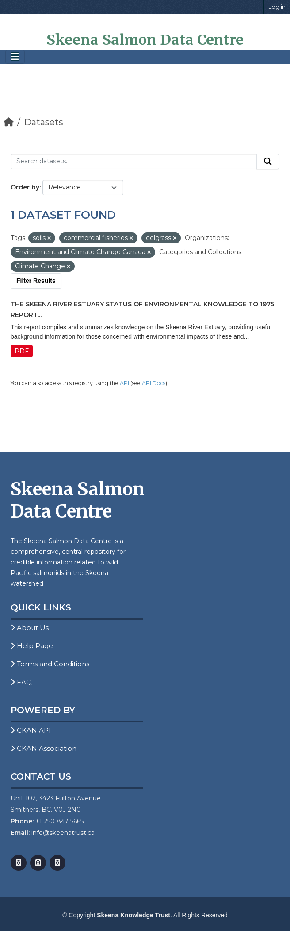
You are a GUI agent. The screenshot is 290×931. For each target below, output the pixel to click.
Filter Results (36, 280)
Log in (277, 6)
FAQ (21, 682)
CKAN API (31, 730)
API (124, 383)
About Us (30, 627)
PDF (22, 351)
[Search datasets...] (134, 162)
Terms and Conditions (50, 664)
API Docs (153, 383)
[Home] (9, 122)
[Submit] (267, 162)
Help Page (32, 645)
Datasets (43, 122)
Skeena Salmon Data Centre (145, 40)
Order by (25, 187)
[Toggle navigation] (15, 57)
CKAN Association (43, 748)
